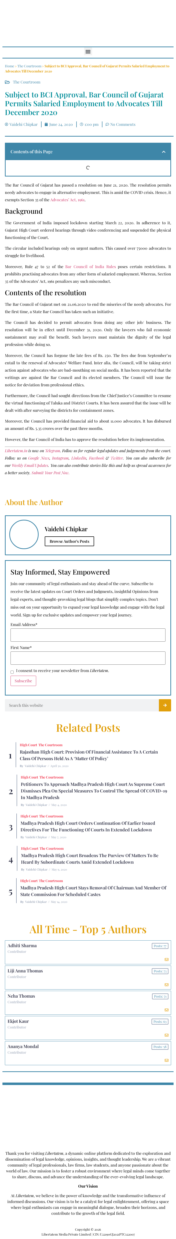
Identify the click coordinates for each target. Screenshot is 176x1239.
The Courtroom (29, 66)
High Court (28, 745)
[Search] (165, 705)
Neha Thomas (21, 996)
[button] (88, 51)
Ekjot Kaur (18, 1021)
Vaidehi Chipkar (35, 765)
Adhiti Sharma (22, 945)
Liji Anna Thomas (25, 970)
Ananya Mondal (23, 1046)
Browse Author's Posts (69, 541)
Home (9, 66)
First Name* (21, 647)
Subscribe (23, 680)
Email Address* (24, 624)
